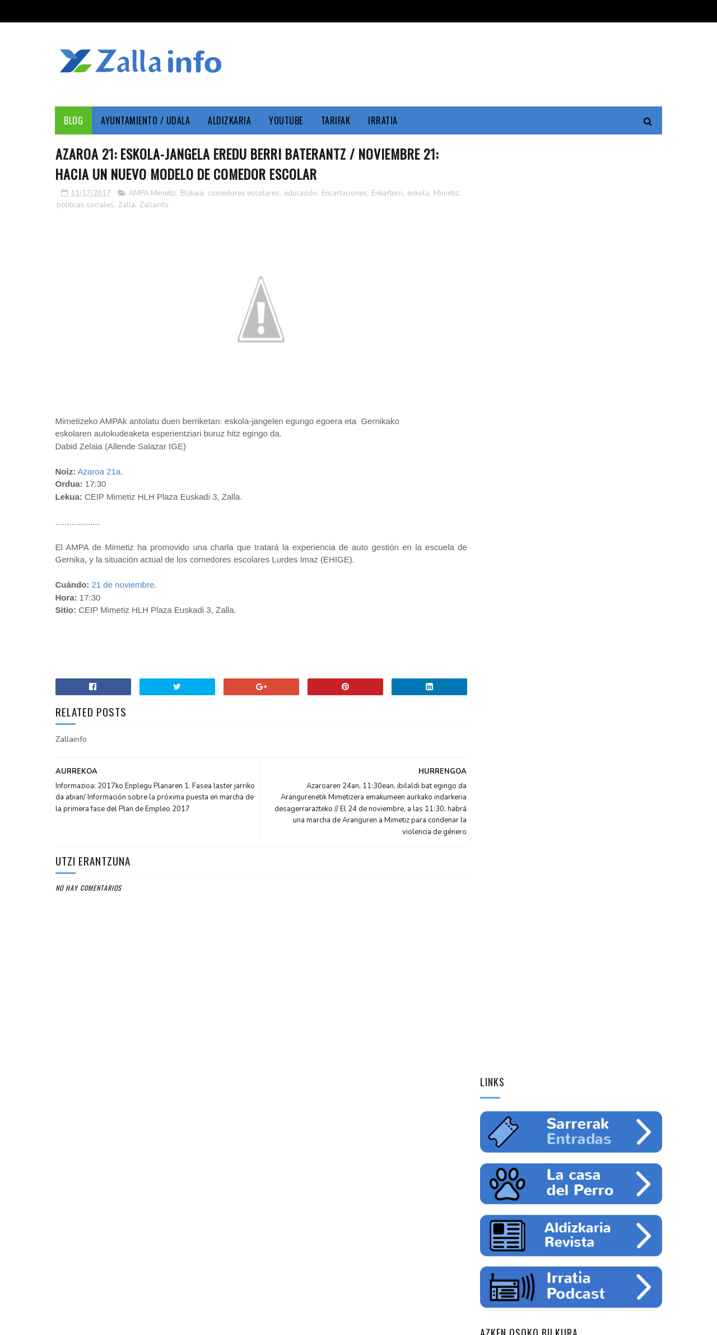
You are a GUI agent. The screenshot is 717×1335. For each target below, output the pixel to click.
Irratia (383, 120)
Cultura (592, 700)
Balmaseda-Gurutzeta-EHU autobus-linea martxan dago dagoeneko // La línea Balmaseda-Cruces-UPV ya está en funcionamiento (566, 1014)
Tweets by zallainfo (519, 858)
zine (519, 719)
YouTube (286, 120)
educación (300, 193)
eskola (418, 193)
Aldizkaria (230, 120)
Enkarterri (387, 193)
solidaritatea (586, 778)
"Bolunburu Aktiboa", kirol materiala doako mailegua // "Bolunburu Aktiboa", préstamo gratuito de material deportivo (569, 1089)
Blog (73, 120)
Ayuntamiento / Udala (145, 120)
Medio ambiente (565, 719)
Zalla (156, 205)
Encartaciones (344, 193)
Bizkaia (191, 193)
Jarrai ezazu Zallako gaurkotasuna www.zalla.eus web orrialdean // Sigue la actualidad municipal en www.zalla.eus (560, 939)
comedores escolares (244, 193)
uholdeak (637, 778)
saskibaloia (583, 759)
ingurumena (551, 739)
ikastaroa (631, 759)
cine (492, 719)
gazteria (500, 759)
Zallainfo (183, 205)
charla (539, 778)
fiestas (622, 739)
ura (591, 739)
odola (495, 798)
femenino (500, 778)
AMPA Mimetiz (152, 193)
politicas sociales (114, 205)
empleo (615, 719)
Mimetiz (69, 205)
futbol (539, 759)
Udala (628, 700)
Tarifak (336, 120)
